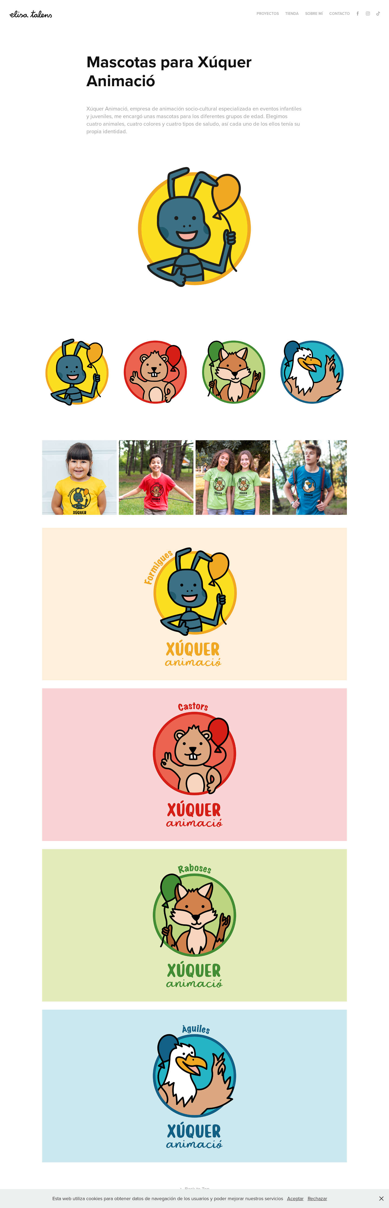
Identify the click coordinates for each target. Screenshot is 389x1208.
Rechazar (317, 1198)
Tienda (292, 13)
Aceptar (295, 1198)
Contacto (339, 13)
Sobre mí (314, 13)
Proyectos (268, 13)
